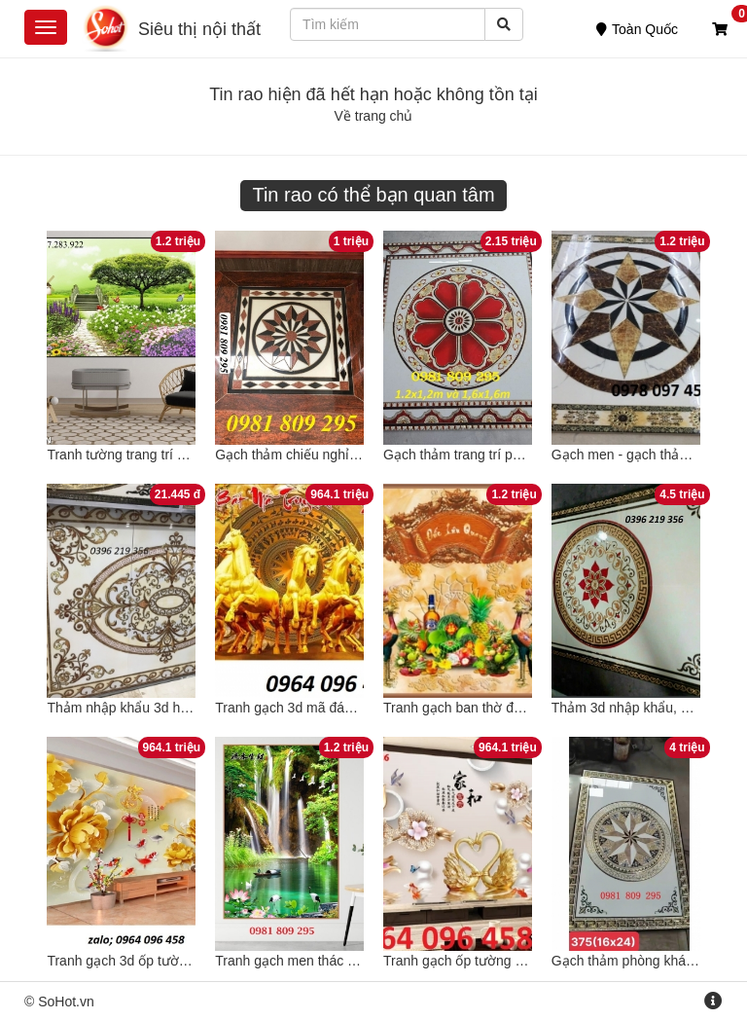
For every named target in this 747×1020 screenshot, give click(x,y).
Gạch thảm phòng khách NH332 (648, 960)
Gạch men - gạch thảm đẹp (634, 454)
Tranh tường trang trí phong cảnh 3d (157, 454)
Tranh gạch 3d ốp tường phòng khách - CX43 (184, 960)
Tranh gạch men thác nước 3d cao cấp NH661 (355, 960)
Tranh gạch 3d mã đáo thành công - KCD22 (347, 707)
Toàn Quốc (637, 29)
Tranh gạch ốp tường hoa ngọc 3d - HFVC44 (519, 960)
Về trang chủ (374, 116)
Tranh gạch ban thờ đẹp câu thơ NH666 (503, 707)
